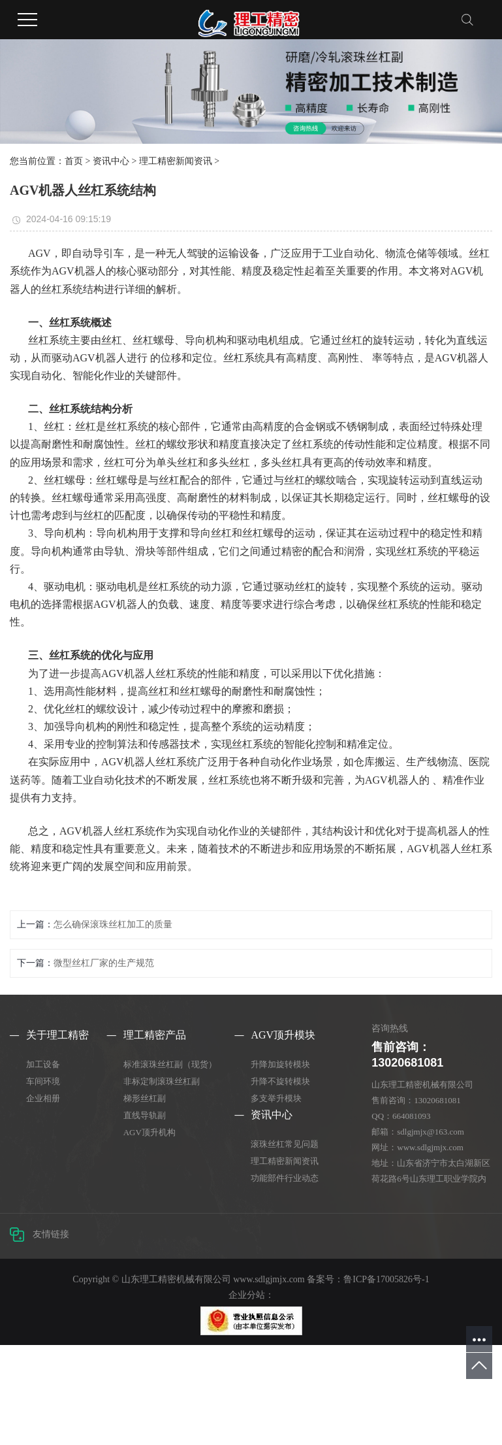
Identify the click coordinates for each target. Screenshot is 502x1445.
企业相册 (43, 1098)
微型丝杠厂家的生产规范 (104, 963)
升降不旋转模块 (280, 1081)
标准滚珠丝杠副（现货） (170, 1064)
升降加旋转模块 (280, 1064)
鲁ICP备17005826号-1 (386, 1279)
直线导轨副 (144, 1115)
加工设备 (43, 1064)
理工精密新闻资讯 (175, 161)
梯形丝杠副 (144, 1098)
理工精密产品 (154, 1034)
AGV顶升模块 (283, 1034)
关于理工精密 (57, 1034)
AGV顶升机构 (149, 1132)
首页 (74, 161)
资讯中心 (111, 161)
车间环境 (43, 1081)
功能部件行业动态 (285, 1178)
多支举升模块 (276, 1098)
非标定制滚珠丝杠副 (161, 1081)
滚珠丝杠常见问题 (285, 1144)
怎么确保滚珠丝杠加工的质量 (113, 924)
